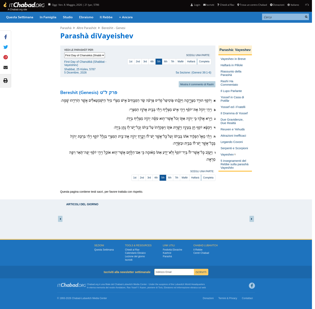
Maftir (181, 61)
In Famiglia (48, 17)
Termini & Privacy (227, 298)
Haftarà (191, 61)
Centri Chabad (201, 253)
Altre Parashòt (86, 28)
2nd (138, 61)
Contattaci (247, 298)
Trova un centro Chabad (252, 4)
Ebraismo (86, 17)
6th (165, 61)
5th (159, 61)
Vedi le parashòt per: (79, 50)
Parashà (65, 28)
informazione (183, 287)
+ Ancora (126, 17)
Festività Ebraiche (172, 249)
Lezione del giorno (135, 256)
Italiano (293, 4)
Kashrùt (167, 253)
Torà (160, 287)
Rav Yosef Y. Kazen (136, 287)
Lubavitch (128, 284)
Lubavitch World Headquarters (190, 284)
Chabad (119, 284)
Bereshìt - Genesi (113, 28)
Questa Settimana (19, 17)
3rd (145, 61)
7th (172, 61)
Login (195, 4)
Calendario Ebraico (135, 253)
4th (152, 61)
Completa (204, 61)
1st (130, 61)
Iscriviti (208, 4)
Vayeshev (243, 50)
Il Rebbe (106, 17)
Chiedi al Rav (225, 4)
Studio (68, 17)
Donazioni (277, 4)
